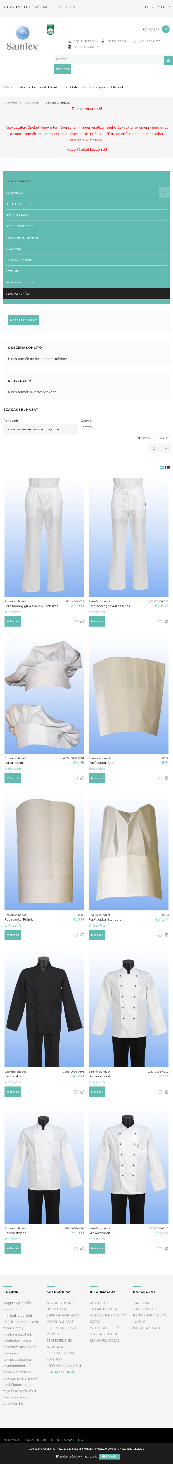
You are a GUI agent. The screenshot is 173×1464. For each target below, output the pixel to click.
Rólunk (118, 87)
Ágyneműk (13, 248)
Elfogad (109, 1456)
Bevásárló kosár (105, 1340)
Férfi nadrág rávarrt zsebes (109, 606)
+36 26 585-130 (15, 7)
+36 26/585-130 (144, 1303)
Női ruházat (15, 192)
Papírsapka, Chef (101, 763)
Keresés (62, 69)
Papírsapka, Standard (105, 919)
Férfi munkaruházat (21, 282)
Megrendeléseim (103, 1334)
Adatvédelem (74, 1440)
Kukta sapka (14, 763)
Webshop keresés (105, 1328)
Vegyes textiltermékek (22, 237)
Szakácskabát (15, 1076)
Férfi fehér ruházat (21, 203)
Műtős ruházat (17, 215)
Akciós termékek (33, 87)
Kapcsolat (104, 87)
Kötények (13, 271)
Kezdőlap (10, 102)
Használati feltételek (131, 1448)
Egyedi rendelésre (19, 226)
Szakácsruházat (19, 293)
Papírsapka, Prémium (20, 919)
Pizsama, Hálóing (19, 260)
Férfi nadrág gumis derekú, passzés (31, 606)
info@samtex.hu (147, 1328)
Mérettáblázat (59, 87)
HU (146, 7)
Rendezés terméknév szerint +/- (29, 429)
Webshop (11, 87)
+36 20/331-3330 (145, 1309)
